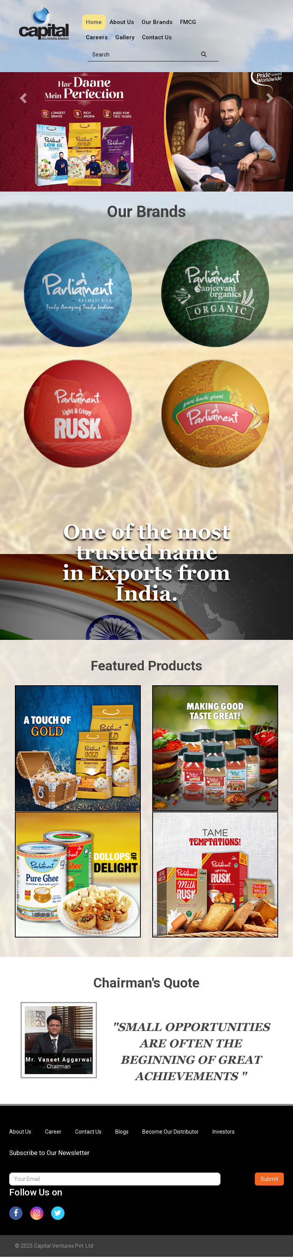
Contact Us (157, 37)
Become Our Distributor (170, 1132)
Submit (269, 1180)
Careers (97, 37)
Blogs (122, 1132)
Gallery (124, 37)
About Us (121, 22)
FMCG (188, 22)
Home (94, 22)
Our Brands (157, 22)
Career (53, 1132)
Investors (224, 1132)
